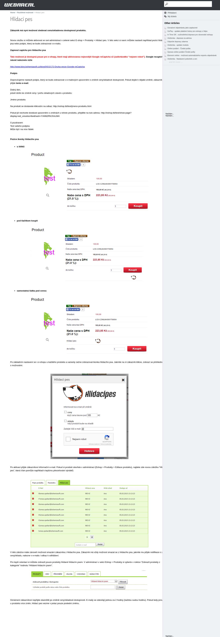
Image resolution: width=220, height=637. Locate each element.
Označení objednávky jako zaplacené (180, 27)
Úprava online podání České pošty (179, 52)
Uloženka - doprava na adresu (178, 38)
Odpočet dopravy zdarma (176, 41)
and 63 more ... (175, 62)
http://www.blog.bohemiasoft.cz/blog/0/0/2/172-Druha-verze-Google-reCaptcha (47, 66)
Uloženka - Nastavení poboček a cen (180, 59)
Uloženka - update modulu (176, 45)
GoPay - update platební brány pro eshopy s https (185, 31)
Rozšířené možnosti (25, 13)
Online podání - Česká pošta (177, 48)
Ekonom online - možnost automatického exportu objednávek (190, 55)
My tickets (172, 16)
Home (12, 13)
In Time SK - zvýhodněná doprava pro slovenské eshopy (188, 34)
